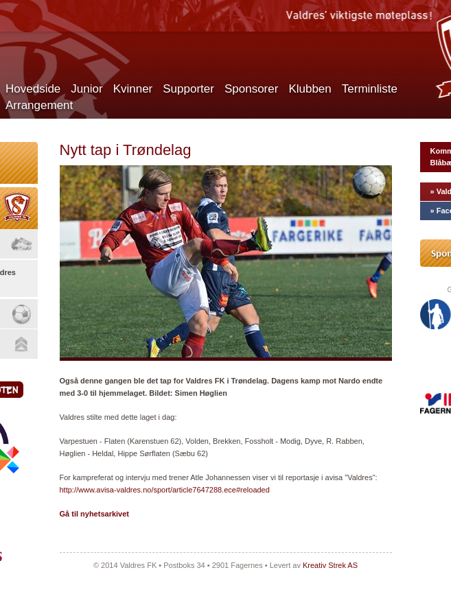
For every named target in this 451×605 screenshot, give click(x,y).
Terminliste (369, 88)
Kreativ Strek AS (330, 565)
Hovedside (32, 88)
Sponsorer (251, 88)
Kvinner (133, 88)
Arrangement (39, 105)
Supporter (188, 88)
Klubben (309, 88)
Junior (86, 88)
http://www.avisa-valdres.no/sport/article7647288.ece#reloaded (165, 490)
